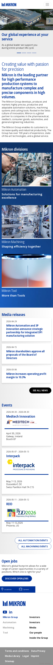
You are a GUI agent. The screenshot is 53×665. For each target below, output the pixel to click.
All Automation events (33, 540)
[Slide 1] (19, 52)
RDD (9, 504)
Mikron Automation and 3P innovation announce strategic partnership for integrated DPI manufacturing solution (24, 330)
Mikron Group (10, 617)
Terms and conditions (17, 650)
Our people (35, 632)
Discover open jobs (16, 578)
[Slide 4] (34, 52)
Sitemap (9, 661)
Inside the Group (38, 637)
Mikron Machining (13, 242)
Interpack (13, 456)
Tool (5, 632)
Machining (8, 627)
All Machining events (34, 546)
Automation (9, 622)
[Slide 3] (29, 52)
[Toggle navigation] (47, 4)
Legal (25, 656)
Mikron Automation (14, 189)
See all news (40, 390)
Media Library (12, 656)
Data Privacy (38, 650)
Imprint (35, 656)
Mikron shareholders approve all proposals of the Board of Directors (25, 354)
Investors (34, 617)
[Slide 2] (24, 52)
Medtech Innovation (20, 416)
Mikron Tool (9, 291)
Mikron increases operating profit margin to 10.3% (26, 375)
